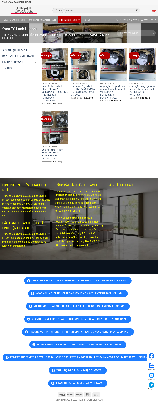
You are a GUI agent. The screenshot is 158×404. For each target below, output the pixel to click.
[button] (154, 10)
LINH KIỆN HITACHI (69, 19)
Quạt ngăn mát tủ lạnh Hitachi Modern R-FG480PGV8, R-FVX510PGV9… (52, 154)
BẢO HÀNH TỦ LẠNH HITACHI (42, 20)
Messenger (151, 376)
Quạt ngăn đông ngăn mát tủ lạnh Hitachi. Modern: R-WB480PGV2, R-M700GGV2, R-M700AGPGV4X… (112, 92)
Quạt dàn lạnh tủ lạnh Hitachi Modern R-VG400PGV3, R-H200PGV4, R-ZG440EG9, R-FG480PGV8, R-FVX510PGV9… (55, 93)
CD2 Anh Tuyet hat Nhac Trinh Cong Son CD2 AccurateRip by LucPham (79, 319)
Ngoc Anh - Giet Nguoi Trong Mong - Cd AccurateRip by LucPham (79, 293)
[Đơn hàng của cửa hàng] (136, 33)
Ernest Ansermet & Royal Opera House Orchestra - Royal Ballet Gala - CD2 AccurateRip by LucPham (79, 357)
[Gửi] (137, 10)
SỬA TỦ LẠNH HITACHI (15, 20)
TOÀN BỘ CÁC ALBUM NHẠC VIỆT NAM (79, 383)
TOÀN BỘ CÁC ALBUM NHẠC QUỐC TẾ (78, 370)
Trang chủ (10, 34)
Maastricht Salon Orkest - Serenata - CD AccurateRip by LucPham (79, 306)
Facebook (151, 357)
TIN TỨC (87, 20)
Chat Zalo (151, 366)
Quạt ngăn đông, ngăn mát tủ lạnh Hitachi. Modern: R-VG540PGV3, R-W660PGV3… (142, 90)
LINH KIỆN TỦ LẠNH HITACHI (68, 34)
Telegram (151, 386)
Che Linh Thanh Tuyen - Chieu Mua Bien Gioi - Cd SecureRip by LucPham (79, 280)
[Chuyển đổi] (35, 62)
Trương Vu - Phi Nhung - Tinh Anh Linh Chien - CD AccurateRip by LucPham (79, 331)
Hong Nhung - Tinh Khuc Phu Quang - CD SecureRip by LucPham (79, 344)
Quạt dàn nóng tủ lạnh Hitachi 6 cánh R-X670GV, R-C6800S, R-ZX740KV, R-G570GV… (83, 90)
